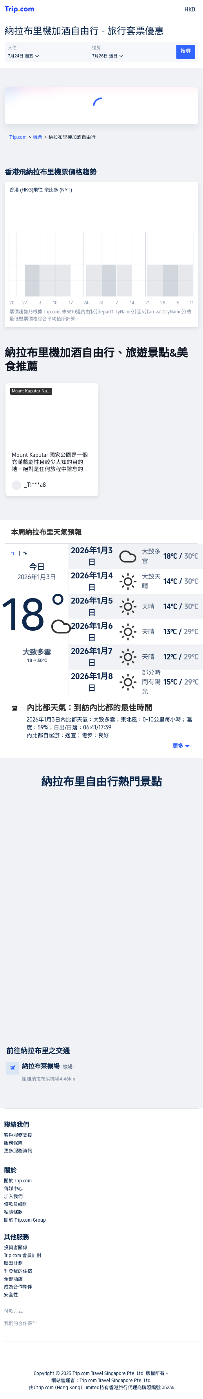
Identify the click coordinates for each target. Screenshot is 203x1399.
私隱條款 (13, 1212)
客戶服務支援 (18, 1135)
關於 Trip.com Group (25, 1220)
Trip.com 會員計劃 (22, 1255)
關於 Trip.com (18, 1181)
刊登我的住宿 (18, 1271)
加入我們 (13, 1196)
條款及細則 (15, 1204)
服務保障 (13, 1143)
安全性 (11, 1295)
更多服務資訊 (18, 1151)
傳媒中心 (13, 1188)
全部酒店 (13, 1279)
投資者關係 (15, 1247)
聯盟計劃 (13, 1263)
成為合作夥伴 (18, 1287)
